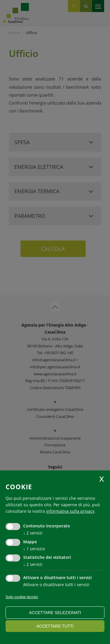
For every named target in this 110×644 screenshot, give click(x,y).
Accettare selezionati (55, 612)
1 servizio (34, 548)
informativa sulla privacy (70, 511)
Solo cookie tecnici (22, 597)
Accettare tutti (55, 626)
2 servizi (33, 533)
